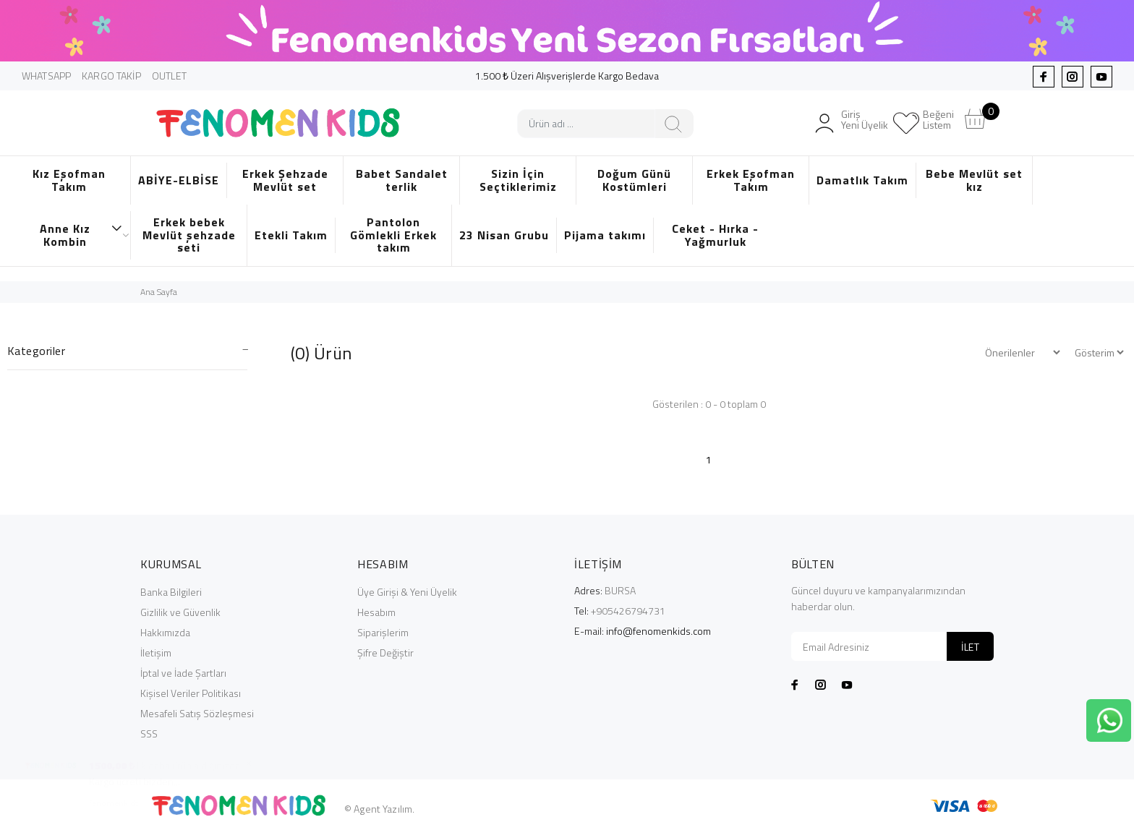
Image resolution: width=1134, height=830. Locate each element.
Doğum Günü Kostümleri (634, 180)
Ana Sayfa (158, 292)
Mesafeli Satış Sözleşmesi (197, 713)
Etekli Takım (291, 235)
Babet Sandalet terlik (402, 180)
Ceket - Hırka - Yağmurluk (715, 235)
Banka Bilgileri (171, 591)
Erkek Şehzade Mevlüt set (285, 180)
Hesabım (376, 612)
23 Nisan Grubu (504, 235)
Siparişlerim (383, 632)
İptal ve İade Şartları (183, 672)
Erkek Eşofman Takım (751, 180)
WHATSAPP (46, 75)
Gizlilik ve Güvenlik (180, 612)
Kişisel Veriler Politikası (190, 693)
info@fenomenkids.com (658, 630)
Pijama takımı (605, 235)
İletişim (155, 652)
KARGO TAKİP (111, 75)
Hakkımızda (165, 632)
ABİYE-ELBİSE (178, 180)
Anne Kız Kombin (81, 235)
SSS (149, 733)
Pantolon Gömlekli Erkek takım (393, 234)
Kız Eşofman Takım (69, 180)
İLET (970, 646)
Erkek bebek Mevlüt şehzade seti (189, 234)
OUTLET (169, 75)
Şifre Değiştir (385, 652)
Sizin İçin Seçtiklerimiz (518, 180)
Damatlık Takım (862, 180)
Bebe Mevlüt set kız (974, 180)
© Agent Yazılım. (379, 808)
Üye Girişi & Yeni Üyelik (407, 591)
